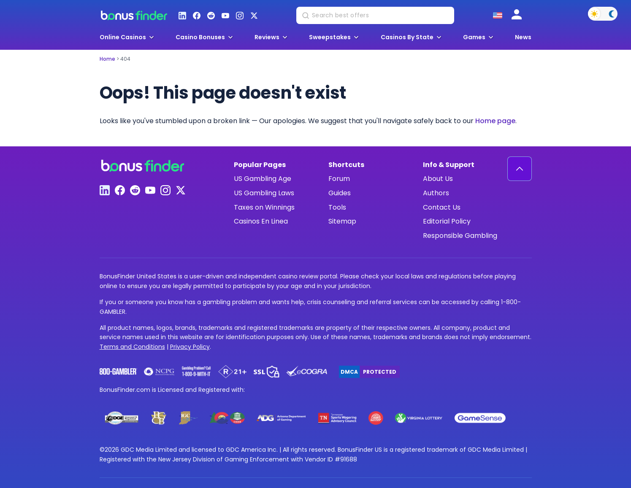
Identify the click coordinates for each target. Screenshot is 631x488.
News (523, 37)
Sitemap (342, 221)
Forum (339, 178)
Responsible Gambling (460, 235)
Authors (436, 193)
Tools (337, 207)
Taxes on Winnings (264, 207)
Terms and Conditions (132, 346)
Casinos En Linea (261, 221)
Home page (495, 121)
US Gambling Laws (264, 193)
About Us (438, 178)
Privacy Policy (190, 346)
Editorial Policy (447, 221)
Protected (379, 371)
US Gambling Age (262, 178)
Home (107, 58)
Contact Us (441, 207)
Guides (339, 193)
